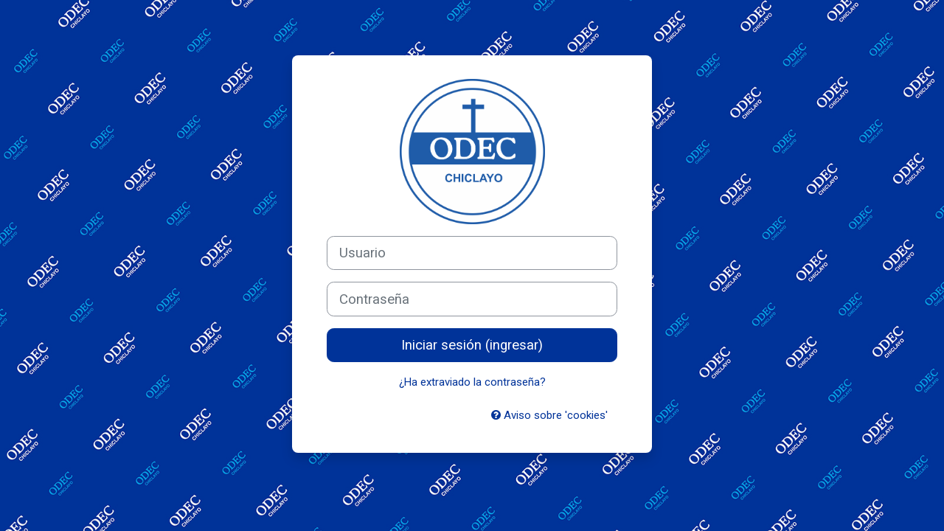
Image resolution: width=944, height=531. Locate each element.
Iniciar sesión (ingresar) (472, 345)
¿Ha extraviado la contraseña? (472, 382)
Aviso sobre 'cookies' (549, 415)
